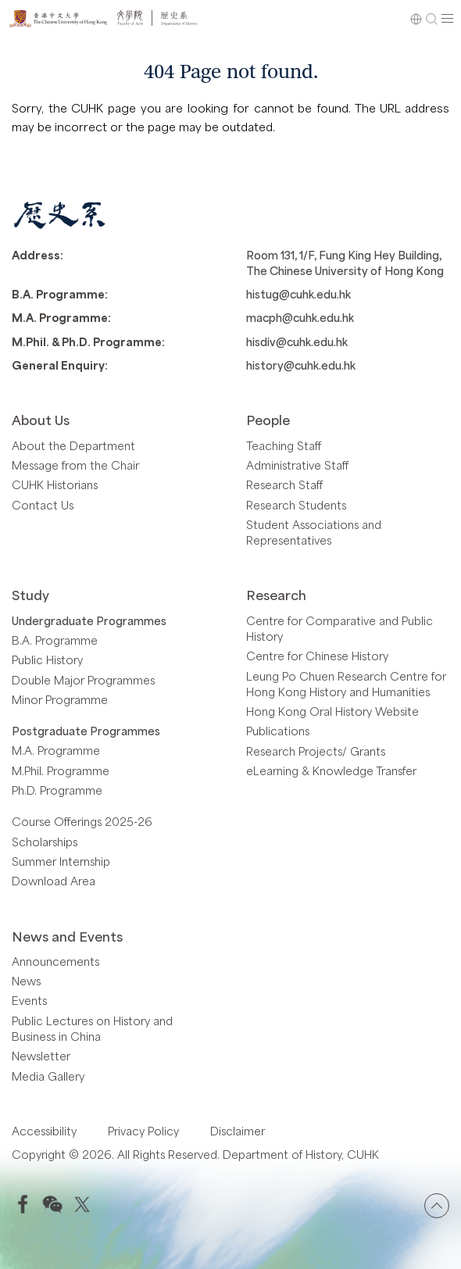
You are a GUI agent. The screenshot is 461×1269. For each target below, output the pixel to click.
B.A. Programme (55, 640)
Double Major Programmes (83, 680)
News (26, 981)
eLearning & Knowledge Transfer (331, 770)
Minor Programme (60, 699)
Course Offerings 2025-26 (82, 821)
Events (29, 1000)
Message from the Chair (75, 465)
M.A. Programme (56, 750)
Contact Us (42, 505)
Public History (47, 659)
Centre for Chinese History (317, 656)
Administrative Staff (297, 465)
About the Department (73, 445)
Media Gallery (48, 1076)
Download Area (53, 881)
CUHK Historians (55, 484)
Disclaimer (237, 1131)
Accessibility (44, 1131)
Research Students (296, 505)
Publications (277, 731)
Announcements (55, 961)
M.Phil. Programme (60, 770)
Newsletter (41, 1056)
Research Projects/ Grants (315, 751)
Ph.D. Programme (57, 790)
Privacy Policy (143, 1131)
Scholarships (44, 842)
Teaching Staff (283, 445)
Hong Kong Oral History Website (332, 711)
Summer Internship (61, 861)
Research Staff (284, 484)
